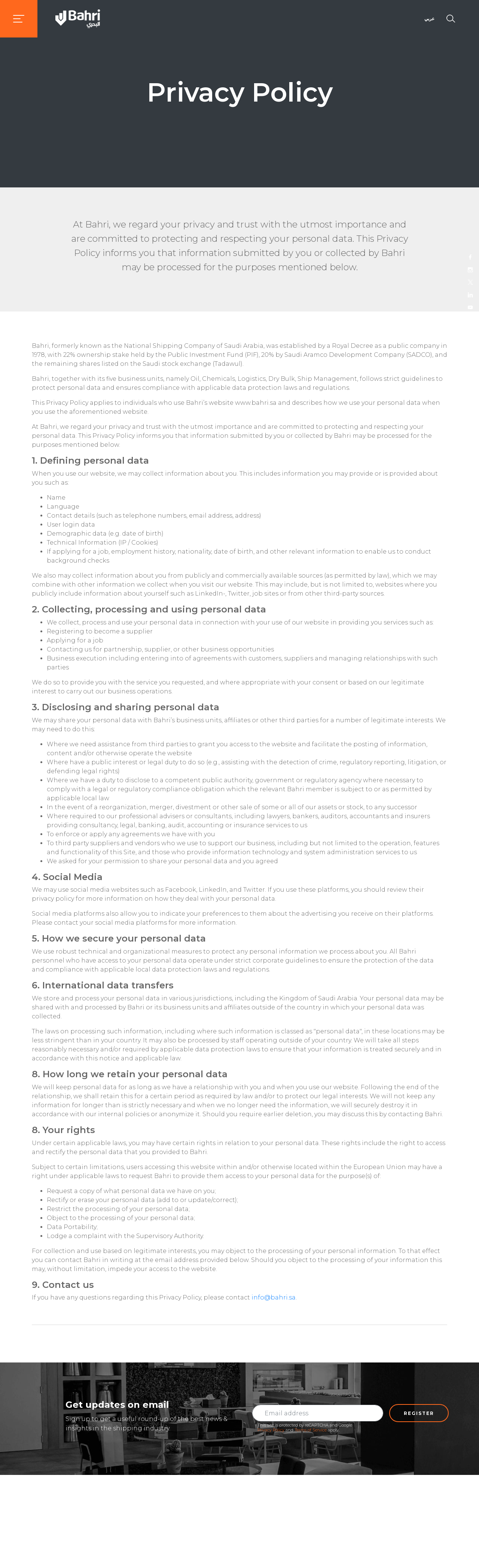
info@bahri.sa (273, 1297)
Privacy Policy (270, 1430)
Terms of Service (311, 1430)
